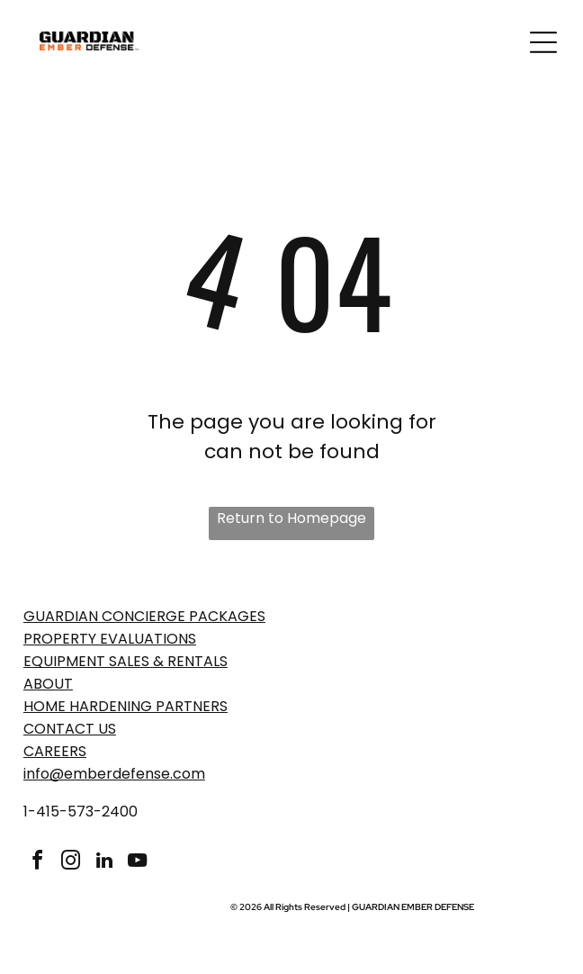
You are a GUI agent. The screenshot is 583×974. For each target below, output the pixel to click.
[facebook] (37, 862)
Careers (54, 751)
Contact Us (69, 728)
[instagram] (71, 862)
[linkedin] (104, 862)
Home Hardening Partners (125, 706)
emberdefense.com (134, 773)
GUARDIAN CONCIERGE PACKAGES (144, 616)
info (36, 773)
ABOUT (48, 683)
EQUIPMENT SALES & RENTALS (125, 661)
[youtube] (137, 862)
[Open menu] (543, 42)
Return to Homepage (291, 518)
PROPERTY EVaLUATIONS (109, 638)
